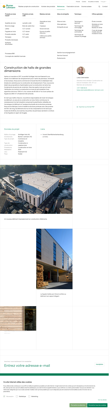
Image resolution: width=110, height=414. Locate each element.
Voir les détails (102, 400)
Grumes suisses (86, 6)
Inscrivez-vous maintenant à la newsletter (17, 361)
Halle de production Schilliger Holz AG (32, 11)
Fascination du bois (73, 6)
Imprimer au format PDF (85, 107)
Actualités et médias (93, 1)
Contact (105, 6)
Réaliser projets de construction (28, 6)
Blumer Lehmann (8, 11)
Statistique (22, 396)
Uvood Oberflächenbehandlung (52, 133)
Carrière (84, 1)
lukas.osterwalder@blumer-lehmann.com (90, 90)
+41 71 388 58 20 (82, 88)
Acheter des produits (48, 6)
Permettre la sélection (78, 405)
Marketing (34, 396)
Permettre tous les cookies (97, 405)
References (61, 6)
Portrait (78, 1)
